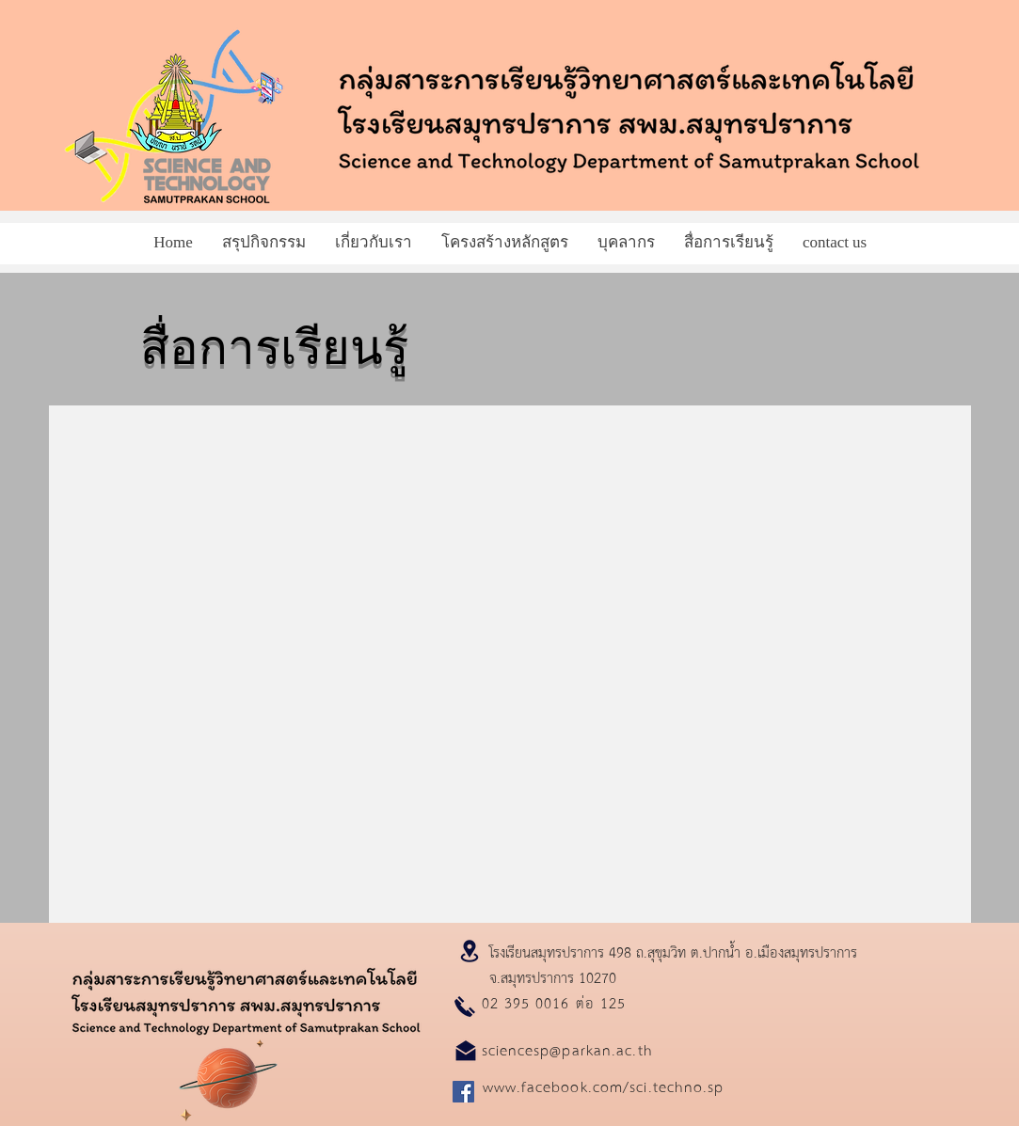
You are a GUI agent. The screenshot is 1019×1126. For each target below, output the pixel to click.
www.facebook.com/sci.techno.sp (603, 1086)
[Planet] (228, 1076)
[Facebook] (463, 1091)
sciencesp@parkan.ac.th (567, 1049)
